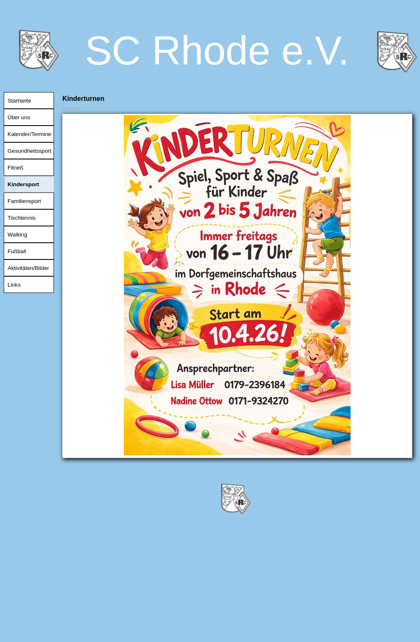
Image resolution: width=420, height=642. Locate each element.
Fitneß (15, 167)
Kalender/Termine (29, 134)
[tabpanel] (237, 286)
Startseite (19, 101)
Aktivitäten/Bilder (28, 268)
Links (14, 285)
